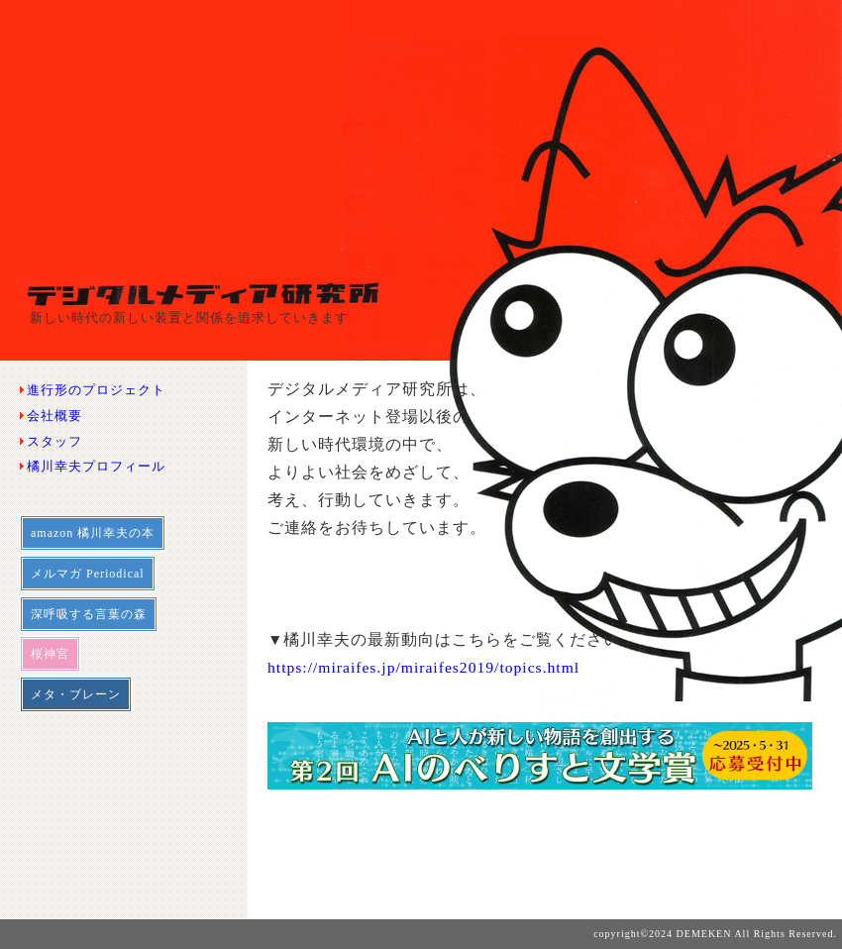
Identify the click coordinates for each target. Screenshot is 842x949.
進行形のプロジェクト (96, 389)
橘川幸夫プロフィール (96, 466)
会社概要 (54, 415)
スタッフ (54, 441)
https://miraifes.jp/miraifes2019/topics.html (423, 667)
